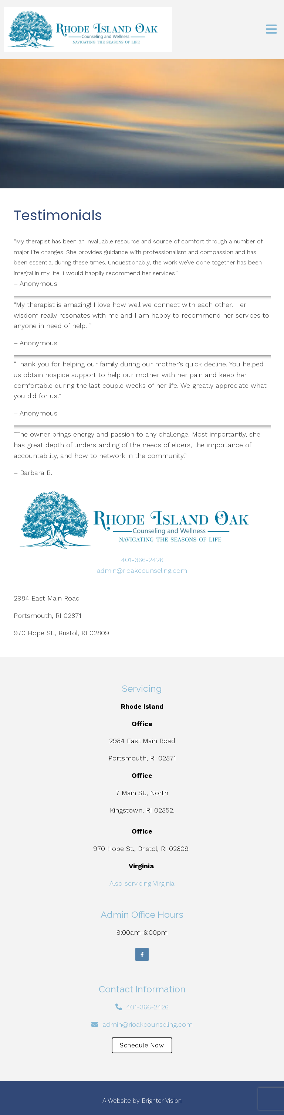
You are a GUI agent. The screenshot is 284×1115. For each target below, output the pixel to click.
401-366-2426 (142, 560)
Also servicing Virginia (142, 883)
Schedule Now (142, 1045)
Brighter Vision (162, 1100)
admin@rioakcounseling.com (142, 570)
